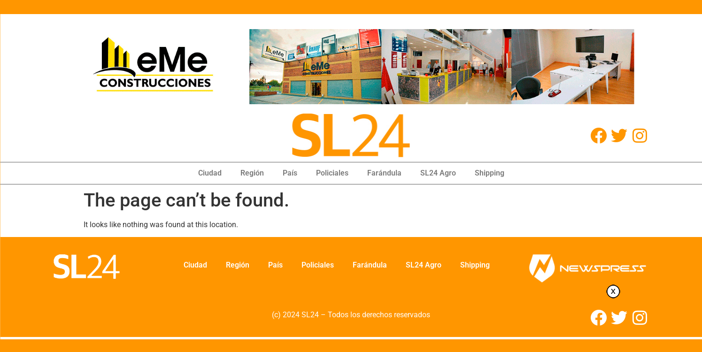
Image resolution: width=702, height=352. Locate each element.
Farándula (384, 172)
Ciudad (210, 172)
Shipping (489, 172)
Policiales (332, 172)
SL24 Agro (438, 172)
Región (252, 172)
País (290, 172)
